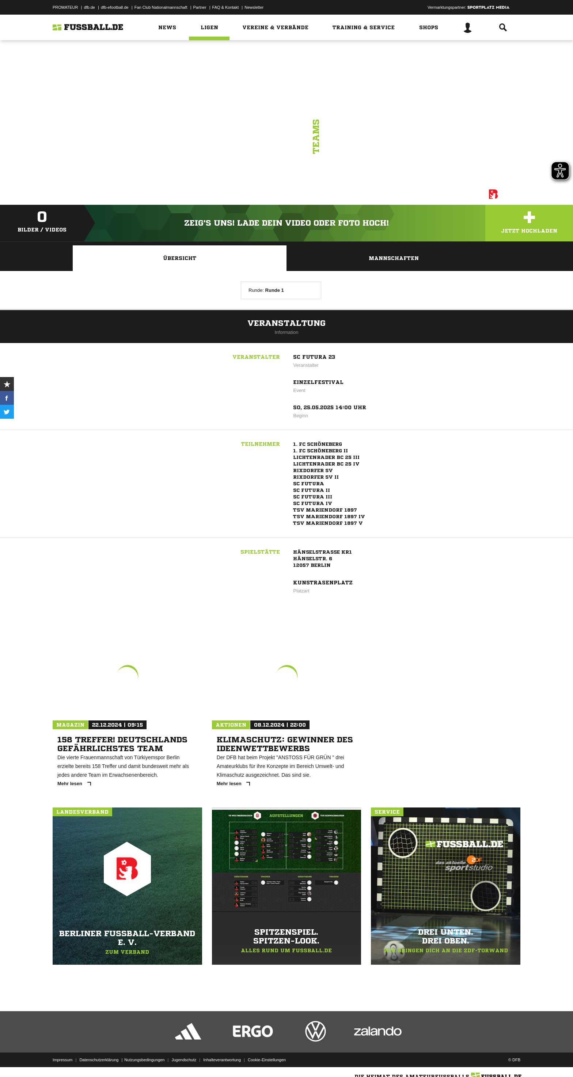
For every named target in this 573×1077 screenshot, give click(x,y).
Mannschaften (394, 258)
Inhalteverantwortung (222, 1060)
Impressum (62, 1060)
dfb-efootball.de (115, 7)
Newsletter (253, 7)
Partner (199, 7)
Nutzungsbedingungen (144, 1060)
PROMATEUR (65, 7)
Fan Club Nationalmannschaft (160, 7)
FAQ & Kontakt (225, 7)
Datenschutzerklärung (98, 1060)
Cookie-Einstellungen (267, 1060)
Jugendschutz (183, 1060)
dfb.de (89, 7)
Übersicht (179, 258)
